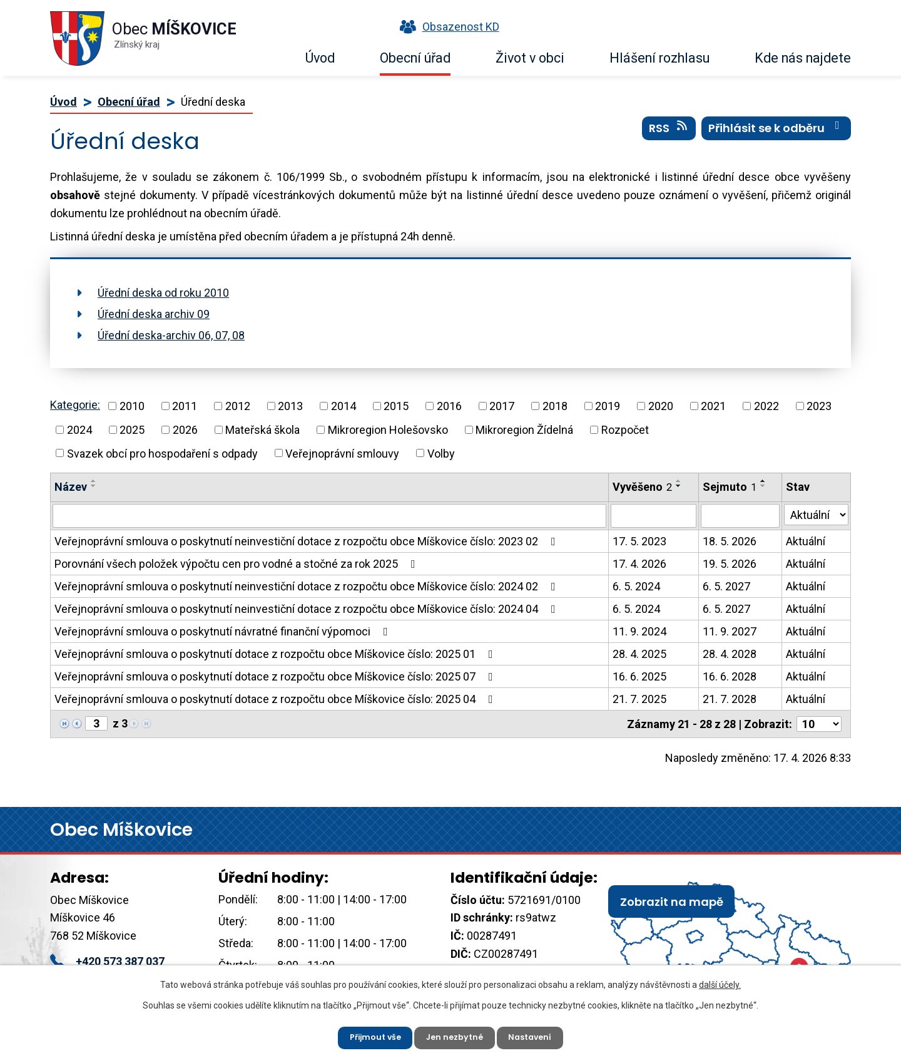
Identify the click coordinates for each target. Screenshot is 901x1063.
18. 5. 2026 (729, 541)
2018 (555, 406)
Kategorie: (75, 404)
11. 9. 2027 (729, 631)
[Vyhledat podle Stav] (816, 514)
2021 (713, 406)
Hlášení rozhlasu (659, 58)
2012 (237, 406)
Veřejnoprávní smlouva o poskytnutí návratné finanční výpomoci (223, 631)
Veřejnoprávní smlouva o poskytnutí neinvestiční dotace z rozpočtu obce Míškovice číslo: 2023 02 (307, 541)
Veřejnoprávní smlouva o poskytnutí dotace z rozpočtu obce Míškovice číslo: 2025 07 (276, 676)
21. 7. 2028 (729, 699)
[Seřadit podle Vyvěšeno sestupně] (679, 485)
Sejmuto (729, 486)
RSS (669, 137)
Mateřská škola (262, 429)
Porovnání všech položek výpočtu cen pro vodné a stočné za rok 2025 (237, 563)
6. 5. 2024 (636, 586)
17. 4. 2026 (639, 563)
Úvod (320, 58)
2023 (819, 406)
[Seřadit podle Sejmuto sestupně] (763, 485)
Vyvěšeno (642, 486)
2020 (660, 406)
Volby (441, 453)
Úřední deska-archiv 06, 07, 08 (171, 335)
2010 (132, 406)
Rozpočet (625, 429)
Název (70, 486)
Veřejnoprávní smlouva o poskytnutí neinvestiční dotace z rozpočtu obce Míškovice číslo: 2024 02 (307, 586)
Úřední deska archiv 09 (154, 314)
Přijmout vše (368, 1035)
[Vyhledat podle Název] (329, 516)
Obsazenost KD (446, 26)
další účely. (720, 980)
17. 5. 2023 (639, 541)
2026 (185, 429)
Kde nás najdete (803, 58)
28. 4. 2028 (729, 653)
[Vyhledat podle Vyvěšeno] (653, 516)
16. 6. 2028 (729, 676)
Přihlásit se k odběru (776, 137)
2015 (396, 406)
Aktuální (805, 541)
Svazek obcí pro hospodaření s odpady (162, 453)
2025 (132, 429)
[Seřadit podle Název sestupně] (94, 485)
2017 (501, 406)
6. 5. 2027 (726, 586)
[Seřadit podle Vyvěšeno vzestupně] (679, 480)
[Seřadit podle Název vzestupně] (94, 480)
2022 (766, 406)
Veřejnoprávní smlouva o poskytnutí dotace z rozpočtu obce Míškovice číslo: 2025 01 (276, 653)
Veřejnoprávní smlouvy (342, 453)
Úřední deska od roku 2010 (163, 292)
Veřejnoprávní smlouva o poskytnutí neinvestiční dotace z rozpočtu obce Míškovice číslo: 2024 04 (307, 608)
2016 (449, 406)
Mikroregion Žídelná (524, 429)
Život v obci (530, 58)
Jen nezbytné (455, 1035)
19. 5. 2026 (729, 563)
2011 (184, 406)
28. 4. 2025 (639, 653)
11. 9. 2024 (639, 631)
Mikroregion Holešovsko (388, 429)
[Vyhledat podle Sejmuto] (740, 516)
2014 (343, 406)
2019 (607, 406)
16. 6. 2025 (639, 676)
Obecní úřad (415, 58)
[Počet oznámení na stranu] (819, 724)
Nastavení (537, 1035)
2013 (290, 406)
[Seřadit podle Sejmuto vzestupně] (763, 480)
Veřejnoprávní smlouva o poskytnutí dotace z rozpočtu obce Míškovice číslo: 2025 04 (276, 699)
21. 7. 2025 (639, 699)
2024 (79, 429)
